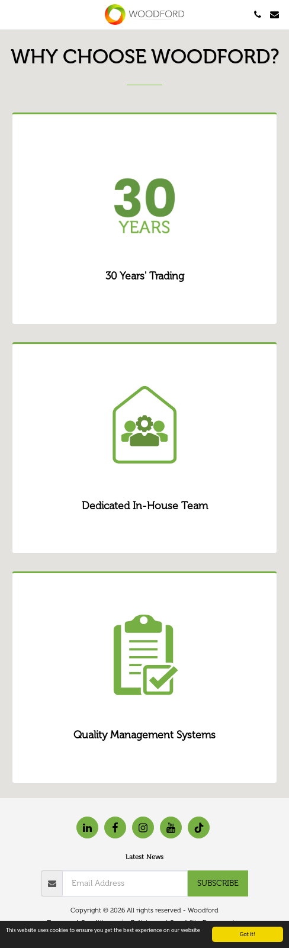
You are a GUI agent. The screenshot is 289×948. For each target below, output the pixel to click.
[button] (13, 14)
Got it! (248, 935)
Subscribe (218, 883)
